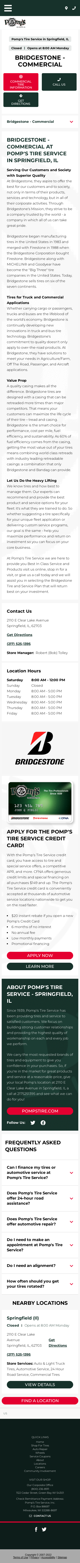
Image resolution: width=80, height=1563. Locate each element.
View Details (40, 1384)
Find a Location (40, 1400)
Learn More (40, 966)
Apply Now (40, 955)
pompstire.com (40, 1111)
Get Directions (20, 99)
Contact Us (42, 1515)
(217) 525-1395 (19, 1354)
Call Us (59, 84)
